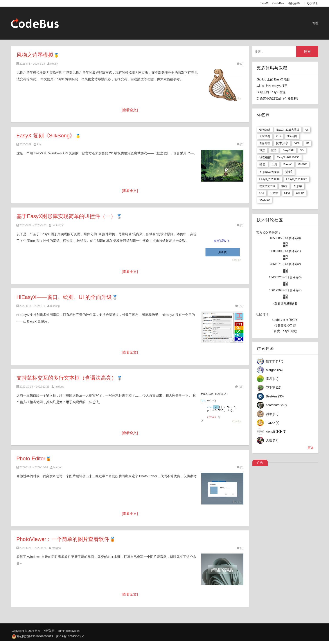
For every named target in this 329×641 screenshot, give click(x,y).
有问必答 (294, 3)
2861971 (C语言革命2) (285, 264)
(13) (239, 386)
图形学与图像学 (269, 172)
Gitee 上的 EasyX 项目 (272, 85)
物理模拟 (265, 157)
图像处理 (264, 143)
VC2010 (264, 199)
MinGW (302, 164)
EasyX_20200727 (296, 179)
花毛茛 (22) (274, 387)
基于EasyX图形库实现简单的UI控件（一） (66, 216)
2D (307, 143)
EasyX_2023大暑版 (287, 129)
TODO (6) (272, 422)
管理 (315, 23)
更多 (311, 448)
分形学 (274, 193)
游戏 (288, 172)
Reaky (54, 63)
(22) (239, 306)
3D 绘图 (292, 136)
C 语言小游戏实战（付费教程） (278, 98)
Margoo (57, 467)
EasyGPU (288, 150)
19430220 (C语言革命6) (285, 277)
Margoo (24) (274, 370)
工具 (274, 164)
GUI (261, 193)
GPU (287, 193)
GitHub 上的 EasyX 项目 (273, 79)
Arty (39, 144)
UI (306, 129)
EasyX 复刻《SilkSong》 (45, 135)
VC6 (296, 143)
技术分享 (282, 143)
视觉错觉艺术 (267, 186)
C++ (278, 136)
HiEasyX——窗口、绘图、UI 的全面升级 (64, 297)
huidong (55, 306)
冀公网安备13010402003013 (34, 636)
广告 (260, 462)
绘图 (262, 164)
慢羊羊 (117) (274, 361)
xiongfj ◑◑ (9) (276, 431)
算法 (262, 150)
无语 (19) (272, 440)
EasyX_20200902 (269, 179)
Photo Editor (31, 458)
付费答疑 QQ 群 (285, 325)
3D (302, 150)
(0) (240, 63)
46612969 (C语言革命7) (285, 290)
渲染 (273, 150)
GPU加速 (264, 129)
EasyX (264, 3)
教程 (284, 186)
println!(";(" (58, 225)
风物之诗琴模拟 (34, 55)
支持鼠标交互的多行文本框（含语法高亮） (66, 378)
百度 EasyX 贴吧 (285, 331)
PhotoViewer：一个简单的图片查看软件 (63, 539)
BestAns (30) (275, 396)
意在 (37, 630)
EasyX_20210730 (288, 157)
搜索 (307, 51)
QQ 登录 (312, 3)
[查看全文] (130, 110)
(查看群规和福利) (285, 303)
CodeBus (278, 3)
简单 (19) (272, 414)
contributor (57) (276, 405)
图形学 (297, 186)
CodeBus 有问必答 (285, 320)
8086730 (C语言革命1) (285, 251)
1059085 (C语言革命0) (285, 238)
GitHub (300, 193)
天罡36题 (264, 136)
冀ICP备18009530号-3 (70, 636)
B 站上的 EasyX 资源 (271, 92)
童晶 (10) (272, 379)
